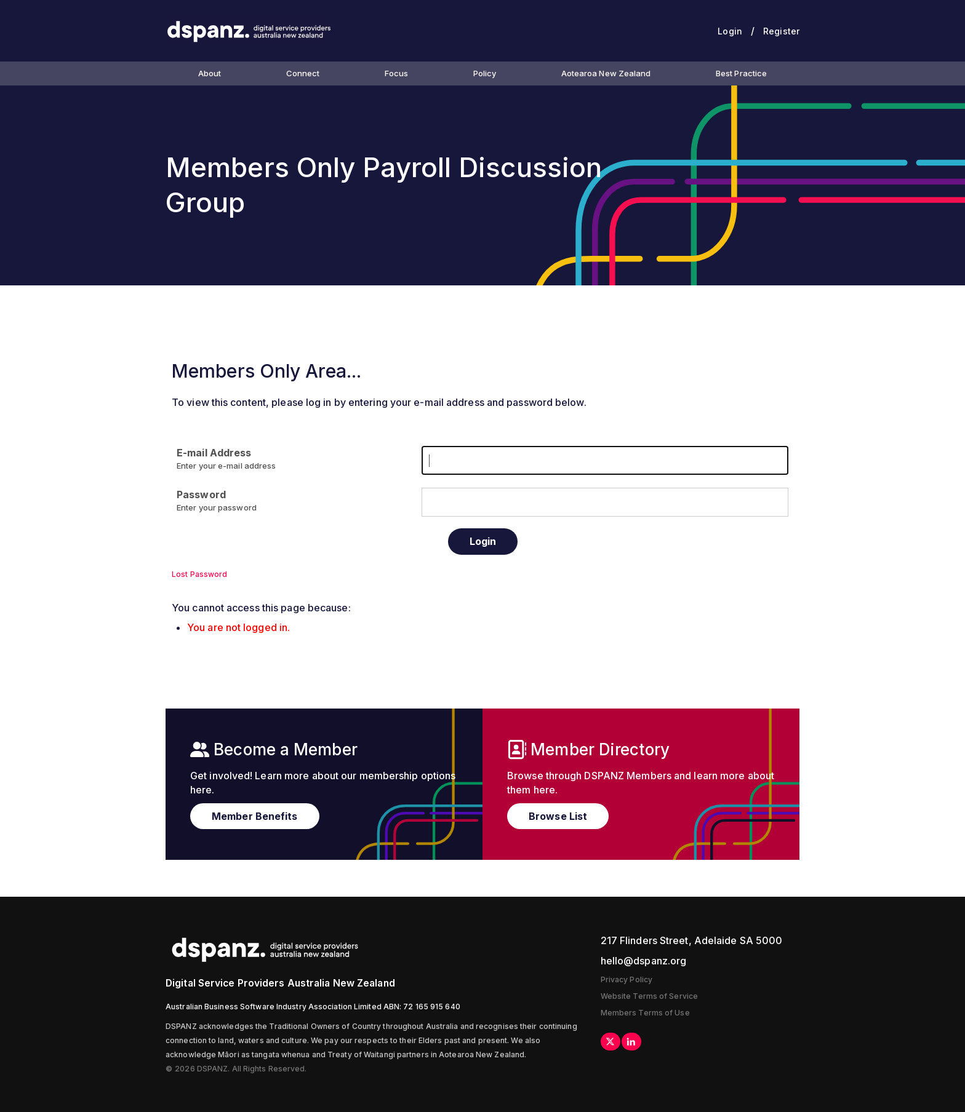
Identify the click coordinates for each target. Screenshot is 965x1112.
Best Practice (741, 73)
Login (730, 31)
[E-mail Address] (605, 460)
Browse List (558, 816)
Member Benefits (255, 816)
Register (781, 31)
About (210, 73)
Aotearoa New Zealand (606, 73)
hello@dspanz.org (644, 961)
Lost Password (199, 574)
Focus (397, 73)
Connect (303, 73)
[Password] (605, 502)
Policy (485, 73)
